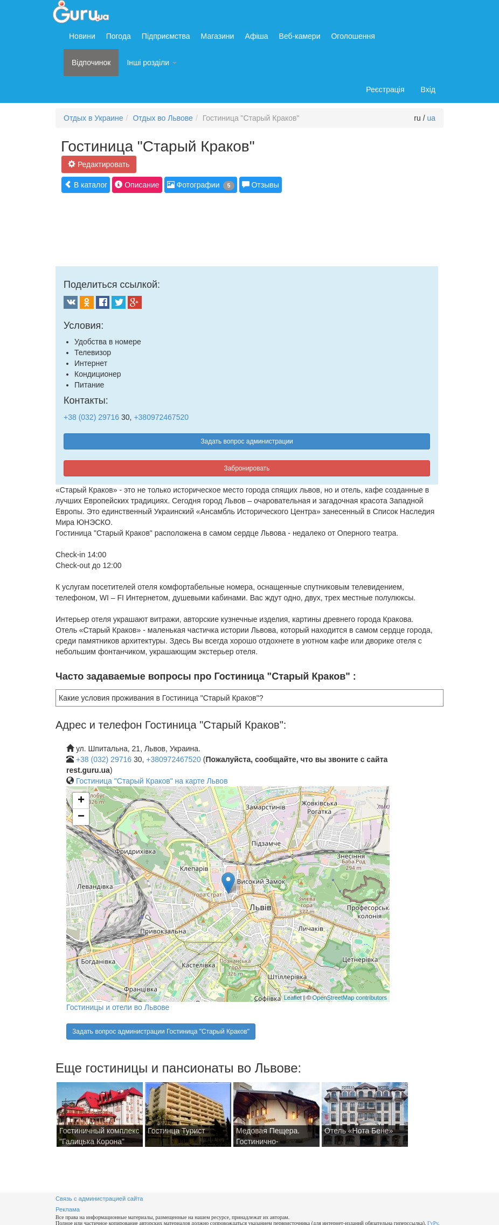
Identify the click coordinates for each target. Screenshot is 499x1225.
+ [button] (81, 801)
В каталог (85, 184)
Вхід (428, 89)
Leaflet (293, 997)
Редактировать (99, 164)
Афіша (256, 36)
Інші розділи (152, 62)
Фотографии (200, 185)
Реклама (68, 1209)
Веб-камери (300, 36)
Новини (82, 36)
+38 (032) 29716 (91, 417)
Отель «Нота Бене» (358, 1130)
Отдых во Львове (163, 118)
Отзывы (260, 184)
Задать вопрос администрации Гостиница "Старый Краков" (161, 1031)
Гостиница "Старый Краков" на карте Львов (152, 781)
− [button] (81, 817)
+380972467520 (161, 417)
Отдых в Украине (93, 118)
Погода (118, 36)
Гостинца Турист (176, 1130)
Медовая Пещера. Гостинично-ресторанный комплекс (276, 1141)
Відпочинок (91, 62)
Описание (137, 184)
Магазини (217, 36)
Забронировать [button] (246, 468)
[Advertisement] (252, 228)
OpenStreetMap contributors (350, 997)
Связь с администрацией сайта (99, 1198)
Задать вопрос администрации (246, 441)
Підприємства (166, 36)
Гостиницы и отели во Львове (117, 1007)
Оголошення (353, 36)
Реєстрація (385, 89)
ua (431, 118)
